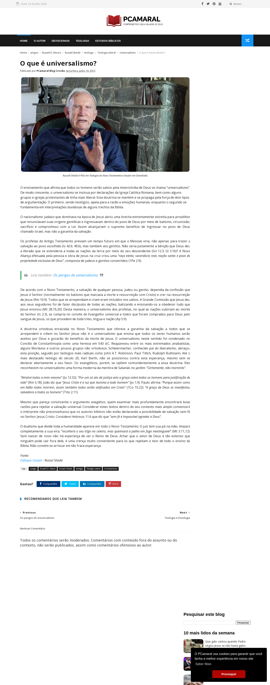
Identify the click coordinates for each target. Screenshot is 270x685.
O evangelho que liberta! (220, 135)
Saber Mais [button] (203, 664)
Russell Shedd (72, 54)
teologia (88, 54)
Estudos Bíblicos (110, 41)
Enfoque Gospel (30, 470)
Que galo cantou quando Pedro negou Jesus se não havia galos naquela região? (225, 86)
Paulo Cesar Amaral (109, 678)
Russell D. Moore (51, 54)
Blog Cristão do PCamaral (222, 241)
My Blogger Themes (64, 678)
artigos (34, 54)
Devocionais (63, 41)
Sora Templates (41, 678)
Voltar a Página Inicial (45, 660)
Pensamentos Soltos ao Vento (52, 653)
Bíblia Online (38, 646)
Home (26, 41)
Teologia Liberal (106, 54)
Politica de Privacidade (134, 678)
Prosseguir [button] (228, 674)
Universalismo (127, 54)
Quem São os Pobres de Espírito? (226, 117)
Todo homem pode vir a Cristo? (225, 170)
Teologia (85, 41)
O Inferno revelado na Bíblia (223, 224)
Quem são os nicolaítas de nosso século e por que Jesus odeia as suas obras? (226, 103)
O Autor (42, 41)
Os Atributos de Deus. (219, 188)
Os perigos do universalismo (74, 275)
